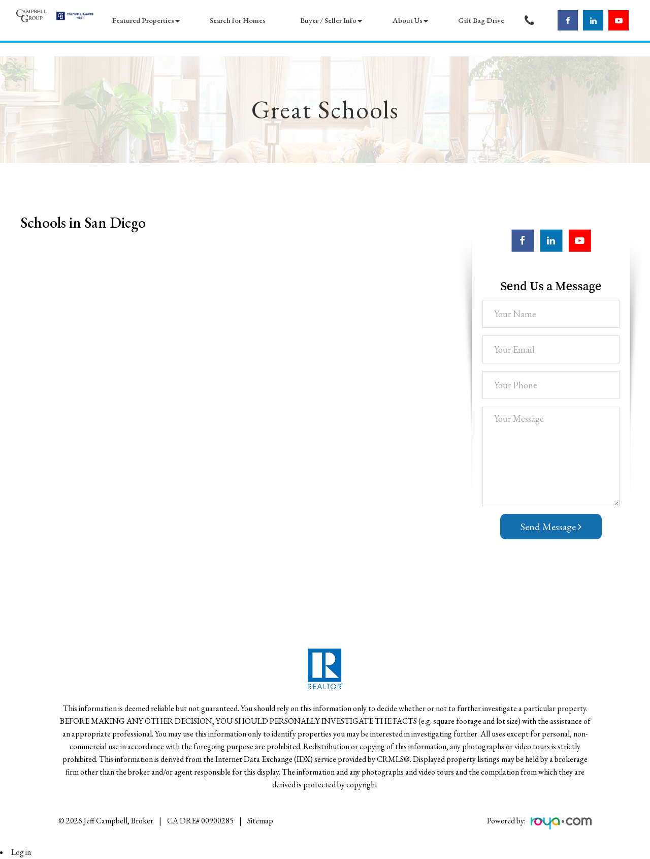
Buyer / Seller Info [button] (328, 20)
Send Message (551, 526)
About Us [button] (407, 20)
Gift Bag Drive (481, 20)
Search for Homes (238, 20)
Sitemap (260, 820)
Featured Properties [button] (143, 20)
